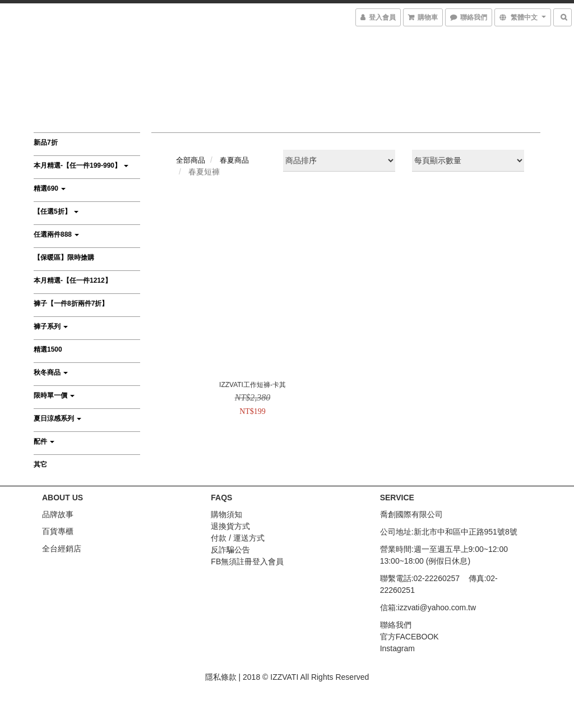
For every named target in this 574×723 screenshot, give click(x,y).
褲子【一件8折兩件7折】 (71, 303)
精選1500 (48, 349)
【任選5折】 (56, 211)
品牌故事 (57, 514)
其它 (40, 464)
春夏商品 (234, 160)
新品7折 (46, 142)
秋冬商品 (51, 372)
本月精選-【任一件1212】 (73, 280)
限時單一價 (54, 395)
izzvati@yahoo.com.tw (437, 607)
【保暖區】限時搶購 (64, 257)
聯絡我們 (395, 624)
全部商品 (190, 160)
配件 (44, 441)
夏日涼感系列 (57, 418)
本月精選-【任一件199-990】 (81, 165)
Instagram (397, 648)
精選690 (50, 188)
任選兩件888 (56, 234)
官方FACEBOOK (409, 636)
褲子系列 (51, 326)
